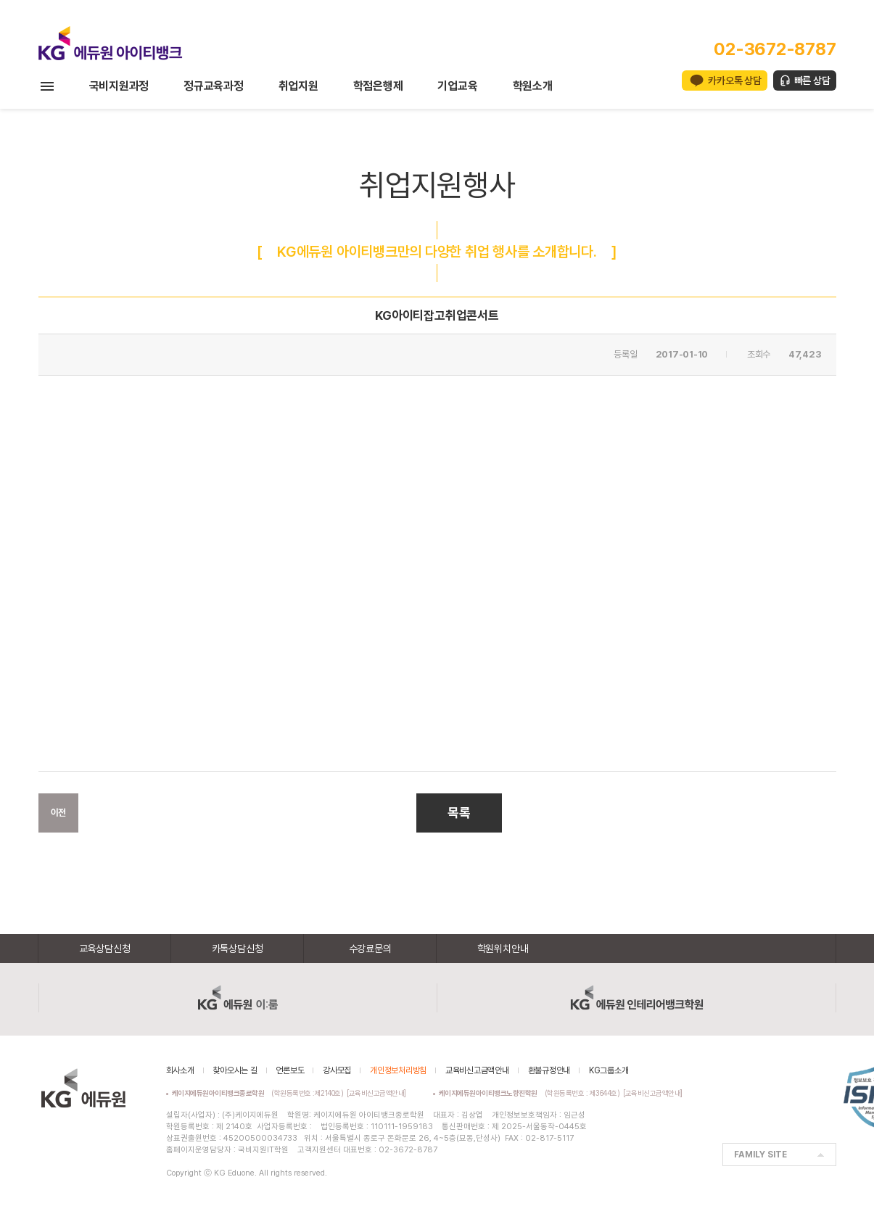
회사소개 (180, 1070)
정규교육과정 (214, 86)
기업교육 (457, 86)
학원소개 (533, 86)
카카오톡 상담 (734, 80)
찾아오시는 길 (235, 1070)
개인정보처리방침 (398, 1070)
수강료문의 (370, 948)
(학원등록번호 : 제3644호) (531, 1093)
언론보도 (290, 1070)
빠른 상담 (812, 80)
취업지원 (298, 86)
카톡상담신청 (237, 948)
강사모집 (337, 1070)
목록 (459, 812)
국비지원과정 (119, 86)
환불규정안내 (549, 1070)
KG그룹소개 (609, 1070)
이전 (59, 812)
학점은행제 (378, 86)
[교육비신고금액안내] (376, 1093)
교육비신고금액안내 (477, 1070)
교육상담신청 (105, 948)
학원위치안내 (503, 948)
